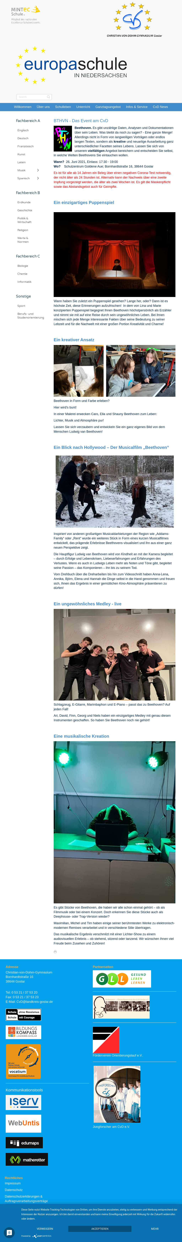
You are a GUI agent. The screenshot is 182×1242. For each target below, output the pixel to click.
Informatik (24, 282)
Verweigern (45, 1228)
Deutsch (22, 138)
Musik (21, 170)
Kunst (21, 154)
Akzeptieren (99, 1228)
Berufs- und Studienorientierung (30, 315)
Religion (22, 230)
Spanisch (23, 178)
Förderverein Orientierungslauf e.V (117, 1055)
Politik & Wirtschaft (24, 220)
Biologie (22, 266)
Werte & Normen (23, 240)
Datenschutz (14, 1190)
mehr (155, 1228)
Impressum (13, 1183)
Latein (21, 162)
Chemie (22, 274)
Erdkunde (24, 202)
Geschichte (24, 210)
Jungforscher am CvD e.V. (111, 1127)
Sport (21, 306)
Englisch (23, 130)
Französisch (25, 146)
